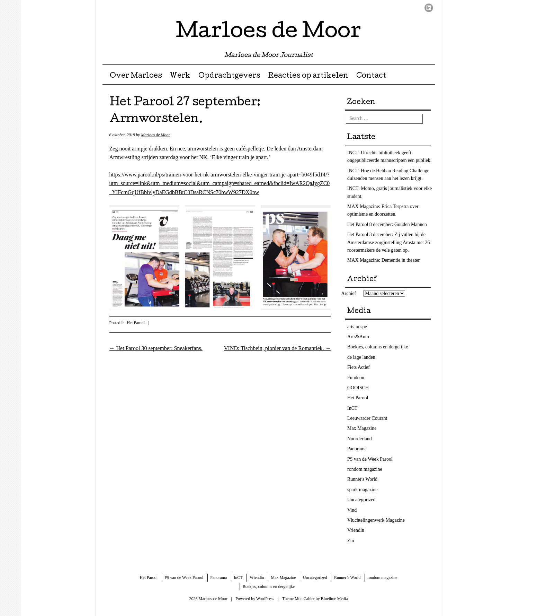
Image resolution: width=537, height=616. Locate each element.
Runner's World (362, 479)
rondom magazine (364, 469)
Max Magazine (361, 428)
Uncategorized (361, 499)
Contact (371, 76)
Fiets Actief (358, 367)
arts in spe (357, 326)
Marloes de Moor (268, 32)
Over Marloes (136, 76)
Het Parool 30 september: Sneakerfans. (156, 348)
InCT (352, 408)
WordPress (265, 598)
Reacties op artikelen (308, 76)
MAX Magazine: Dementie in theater (383, 260)
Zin (350, 540)
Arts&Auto (358, 336)
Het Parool (136, 322)
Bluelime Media (334, 598)
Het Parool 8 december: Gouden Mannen (387, 224)
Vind (352, 510)
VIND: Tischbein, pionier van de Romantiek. (277, 348)
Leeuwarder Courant (367, 418)
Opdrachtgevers (229, 76)
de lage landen (361, 357)
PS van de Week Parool (370, 459)
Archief (348, 293)
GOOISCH (358, 387)
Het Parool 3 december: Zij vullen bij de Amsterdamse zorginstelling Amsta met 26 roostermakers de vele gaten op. (388, 242)
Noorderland (359, 438)
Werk (180, 76)
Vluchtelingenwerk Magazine (376, 520)
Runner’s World (347, 577)
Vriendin (355, 530)
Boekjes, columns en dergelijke (377, 346)
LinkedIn (428, 7)
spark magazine (362, 489)
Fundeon (355, 377)
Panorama (357, 448)
